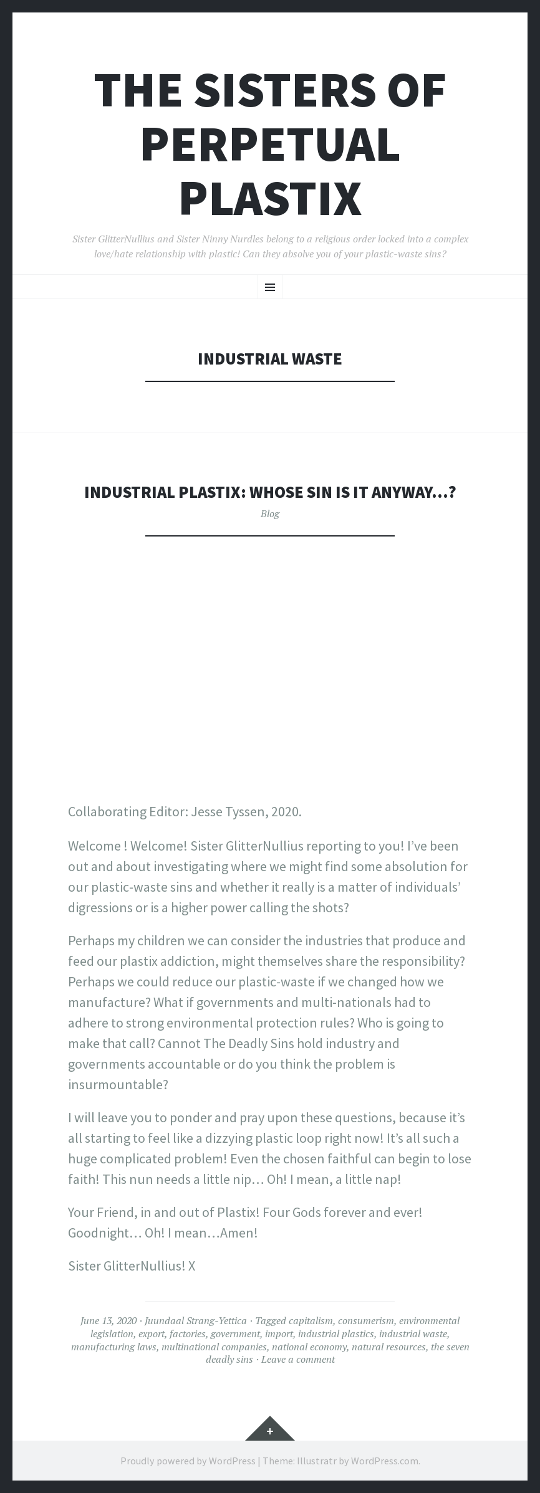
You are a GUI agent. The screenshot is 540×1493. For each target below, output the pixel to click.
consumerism (366, 1320)
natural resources (389, 1346)
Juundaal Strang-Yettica (196, 1320)
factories (188, 1333)
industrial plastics (336, 1333)
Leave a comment (298, 1359)
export (151, 1333)
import (279, 1333)
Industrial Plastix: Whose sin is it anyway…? (270, 492)
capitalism (311, 1320)
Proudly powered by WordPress (188, 1460)
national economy (309, 1346)
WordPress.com (384, 1460)
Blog (270, 513)
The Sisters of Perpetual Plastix (270, 143)
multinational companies (214, 1346)
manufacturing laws (114, 1346)
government (235, 1333)
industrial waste (413, 1333)
